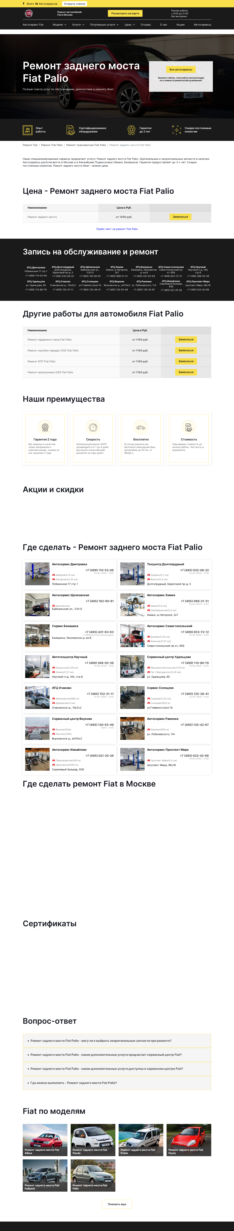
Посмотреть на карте (125, 13)
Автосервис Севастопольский (169, 626)
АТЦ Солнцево (90, 281)
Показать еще (117, 1204)
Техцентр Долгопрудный (165, 564)
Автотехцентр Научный (69, 657)
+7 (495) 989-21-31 (117, 276)
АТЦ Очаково (63, 281)
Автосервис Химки (161, 595)
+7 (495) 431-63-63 (144, 276)
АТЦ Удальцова (36, 281)
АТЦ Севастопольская (171, 267)
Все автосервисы (181, 69)
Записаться (180, 216)
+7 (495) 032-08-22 (63, 276)
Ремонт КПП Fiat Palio (42, 361)
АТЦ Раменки (144, 281)
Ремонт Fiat (30, 145)
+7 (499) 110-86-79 (36, 289)
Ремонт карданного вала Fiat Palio (50, 339)
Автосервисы (202, 24)
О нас (163, 24)
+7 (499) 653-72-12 (171, 276)
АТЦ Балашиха (144, 267)
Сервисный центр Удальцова (169, 657)
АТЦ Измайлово (171, 281)
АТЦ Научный (198, 267)
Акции (180, 24)
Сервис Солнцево (160, 688)
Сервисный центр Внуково (72, 718)
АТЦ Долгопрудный (63, 267)
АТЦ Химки (116, 267)
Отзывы (146, 24)
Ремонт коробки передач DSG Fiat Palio (53, 350)
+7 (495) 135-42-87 (144, 289)
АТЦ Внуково (117, 281)
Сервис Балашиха (65, 626)
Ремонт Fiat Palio (52, 145)
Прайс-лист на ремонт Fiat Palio (117, 229)
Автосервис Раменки (162, 718)
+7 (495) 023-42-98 (198, 289)
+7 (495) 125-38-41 (90, 289)
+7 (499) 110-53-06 (36, 275)
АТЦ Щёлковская (90, 267)
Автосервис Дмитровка (69, 564)
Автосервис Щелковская (70, 595)
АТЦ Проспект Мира (198, 281)
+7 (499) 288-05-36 (198, 276)
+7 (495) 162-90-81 (90, 276)
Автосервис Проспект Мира (167, 749)
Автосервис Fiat (33, 24)
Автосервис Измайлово (69, 749)
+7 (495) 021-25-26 (171, 290)
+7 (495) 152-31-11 (62, 289)
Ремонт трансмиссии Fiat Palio (86, 145)
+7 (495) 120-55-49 (117, 289)
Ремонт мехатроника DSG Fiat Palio (50, 372)
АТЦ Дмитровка (36, 267)
